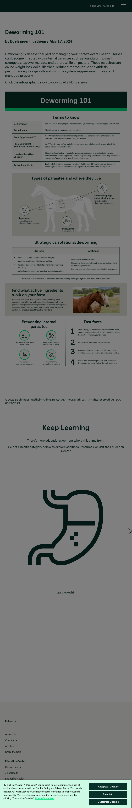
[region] (65, 794)
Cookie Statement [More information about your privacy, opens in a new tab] (44, 798)
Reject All (108, 794)
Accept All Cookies (108, 786)
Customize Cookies (108, 801)
